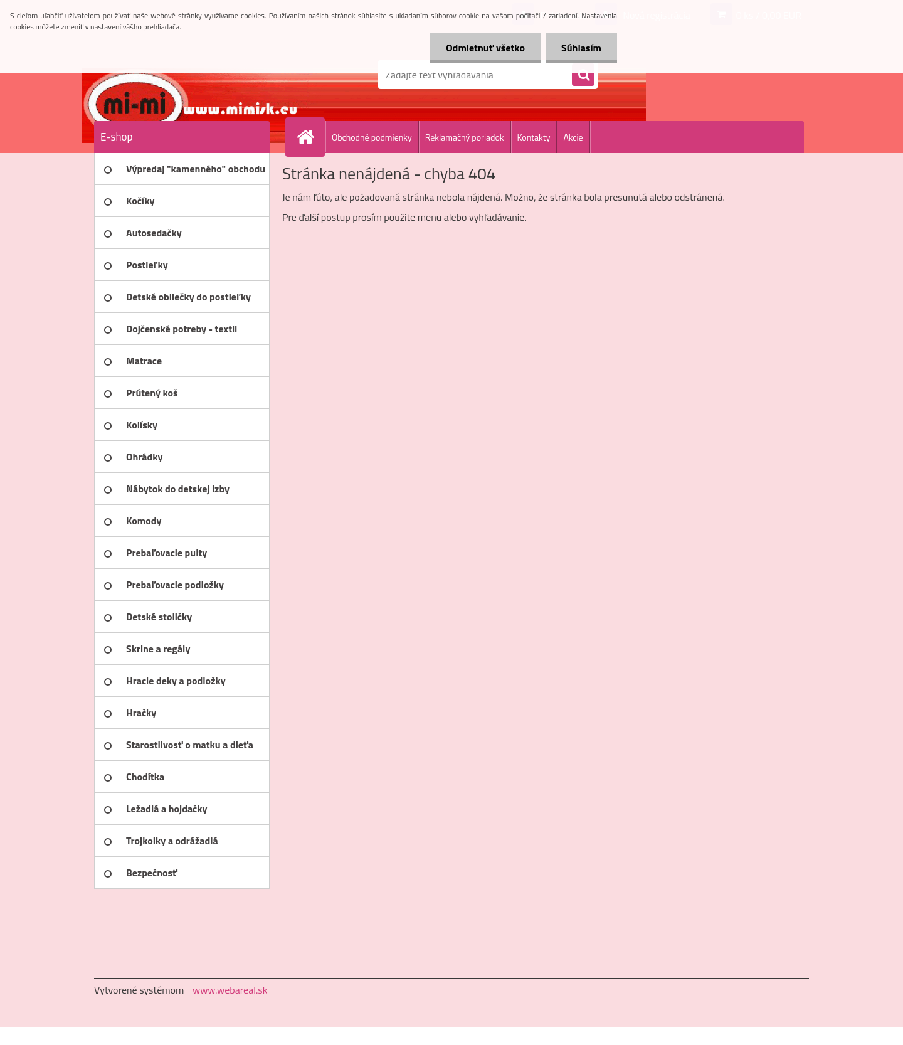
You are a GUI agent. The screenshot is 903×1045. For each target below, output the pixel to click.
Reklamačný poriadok (464, 137)
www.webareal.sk (230, 989)
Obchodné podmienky (372, 137)
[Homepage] (310, 136)
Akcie (573, 137)
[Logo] (180, 74)
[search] (583, 75)
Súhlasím (581, 47)
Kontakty (534, 137)
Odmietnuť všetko (485, 47)
